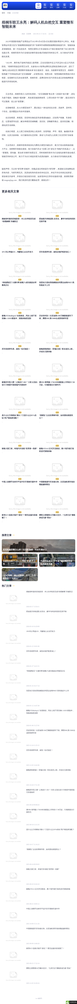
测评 (71, 5)
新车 (51, 5)
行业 (64, 5)
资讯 (44, 5)
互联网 (28, 34)
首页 (38, 5)
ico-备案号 (39, 998)
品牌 (58, 5)
